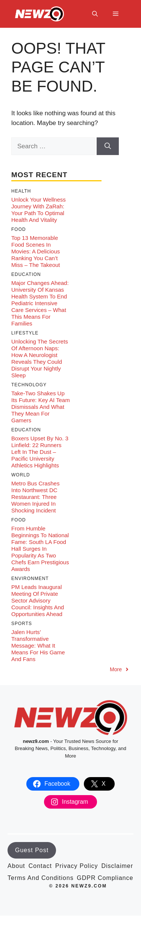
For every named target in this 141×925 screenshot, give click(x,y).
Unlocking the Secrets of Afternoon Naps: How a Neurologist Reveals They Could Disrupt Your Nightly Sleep (39, 358)
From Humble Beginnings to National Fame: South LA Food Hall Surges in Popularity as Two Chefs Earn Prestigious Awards (40, 548)
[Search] (108, 146)
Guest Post (32, 850)
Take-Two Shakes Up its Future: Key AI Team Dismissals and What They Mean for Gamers (40, 406)
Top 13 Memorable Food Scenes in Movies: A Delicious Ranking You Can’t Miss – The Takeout (35, 251)
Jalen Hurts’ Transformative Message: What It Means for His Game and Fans (38, 645)
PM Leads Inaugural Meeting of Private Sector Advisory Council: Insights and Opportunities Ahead (37, 600)
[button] (95, 14)
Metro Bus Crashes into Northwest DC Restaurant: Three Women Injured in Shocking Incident (35, 497)
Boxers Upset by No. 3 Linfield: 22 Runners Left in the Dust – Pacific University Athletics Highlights (39, 452)
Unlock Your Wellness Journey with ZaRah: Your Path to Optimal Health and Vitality (38, 209)
